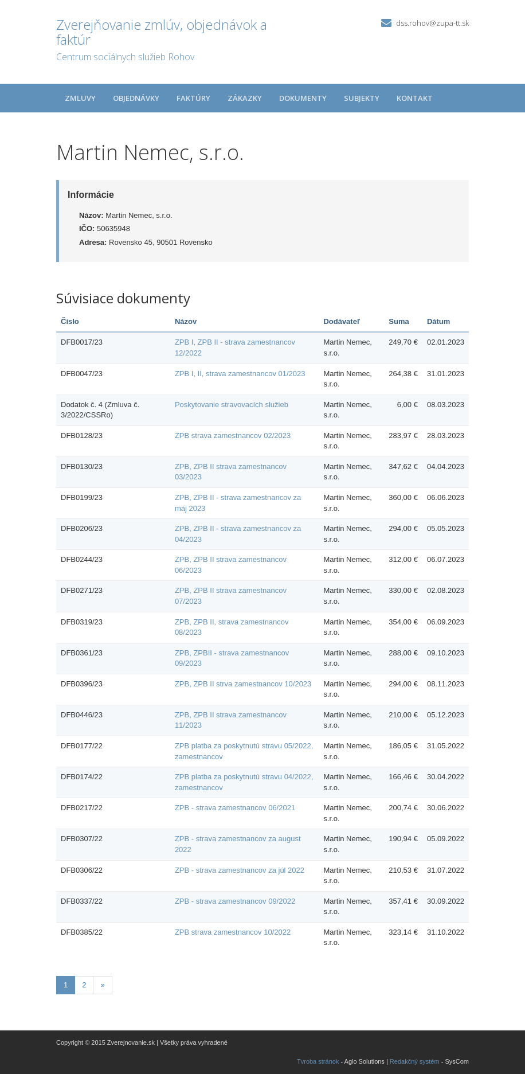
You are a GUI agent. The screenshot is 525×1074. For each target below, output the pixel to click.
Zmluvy (80, 98)
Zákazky (245, 98)
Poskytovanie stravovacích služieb (231, 404)
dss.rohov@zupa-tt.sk (432, 23)
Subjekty (361, 98)
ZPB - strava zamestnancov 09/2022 (235, 901)
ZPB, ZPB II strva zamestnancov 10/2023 (243, 683)
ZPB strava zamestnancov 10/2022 (233, 932)
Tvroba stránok (318, 1061)
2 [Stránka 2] (84, 985)
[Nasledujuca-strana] (102, 985)
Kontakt (415, 98)
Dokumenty (303, 98)
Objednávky (136, 98)
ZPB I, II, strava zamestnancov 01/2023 (240, 373)
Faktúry (193, 98)
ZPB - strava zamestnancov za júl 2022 (239, 870)
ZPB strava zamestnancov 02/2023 (233, 435)
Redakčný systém (415, 1061)
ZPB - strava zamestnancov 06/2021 (235, 807)
